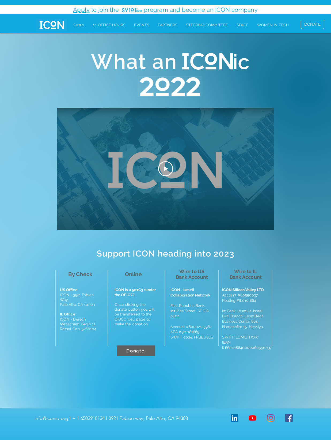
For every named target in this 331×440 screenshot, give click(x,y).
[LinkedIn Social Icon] (234, 418)
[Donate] (136, 350)
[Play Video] (165, 168)
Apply (81, 9)
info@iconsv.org (51, 418)
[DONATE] (312, 24)
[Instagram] (271, 418)
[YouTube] (252, 418)
